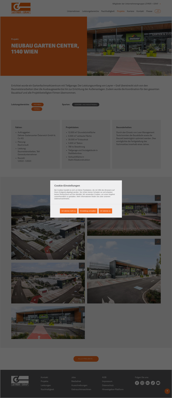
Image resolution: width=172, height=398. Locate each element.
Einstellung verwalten (88, 211)
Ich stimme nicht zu (68, 211)
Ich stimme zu (105, 211)
